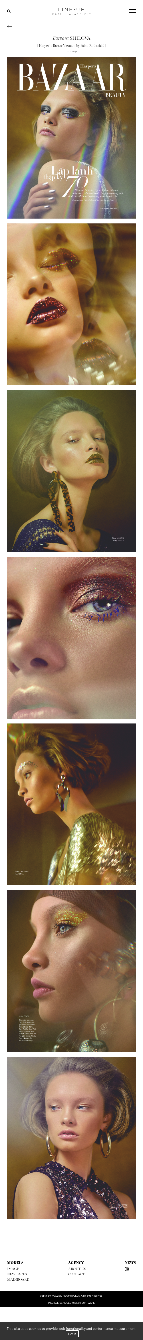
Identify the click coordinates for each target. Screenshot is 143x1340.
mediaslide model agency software (71, 1302)
